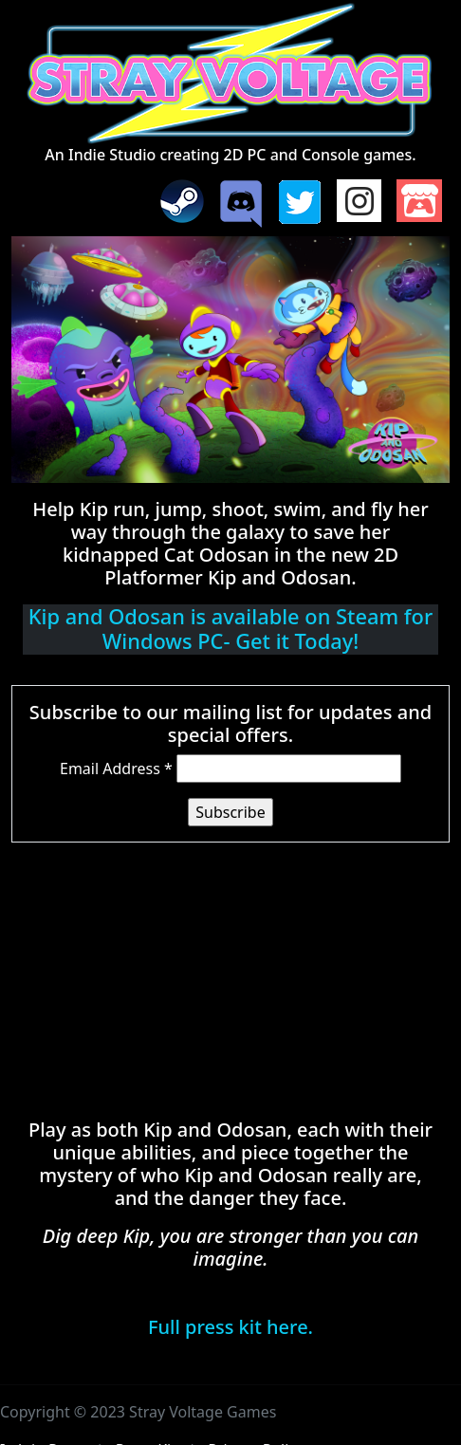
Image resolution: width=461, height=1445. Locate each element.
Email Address (116, 768)
